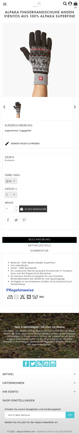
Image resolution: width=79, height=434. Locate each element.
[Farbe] (11, 181)
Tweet (16, 220)
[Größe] (11, 195)
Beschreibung (40, 239)
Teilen (8, 220)
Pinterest (24, 220)
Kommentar (39, 250)
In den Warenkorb (35, 209)
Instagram (53, 364)
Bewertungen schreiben (22, 143)
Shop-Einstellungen (18, 400)
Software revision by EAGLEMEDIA (54, 431)
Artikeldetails (39, 245)
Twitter (33, 364)
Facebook (26, 364)
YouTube (46, 364)
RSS (39, 364)
